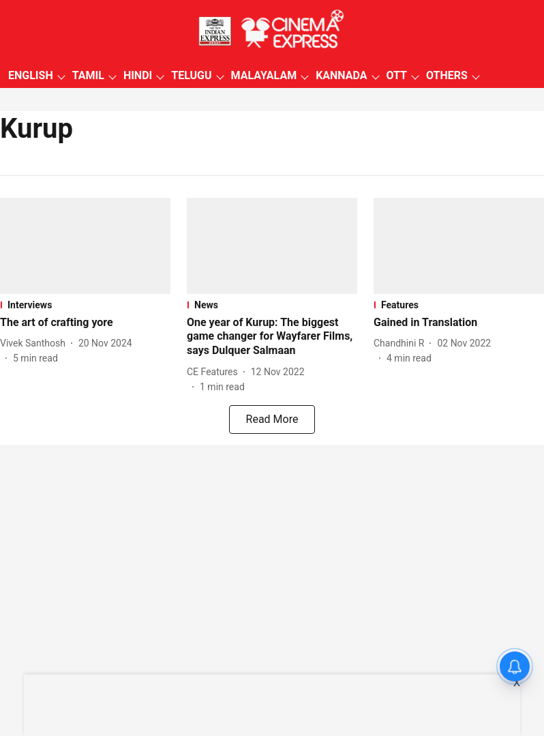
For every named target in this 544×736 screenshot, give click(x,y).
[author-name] (35, 343)
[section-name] (85, 304)
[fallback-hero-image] (85, 246)
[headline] (85, 323)
